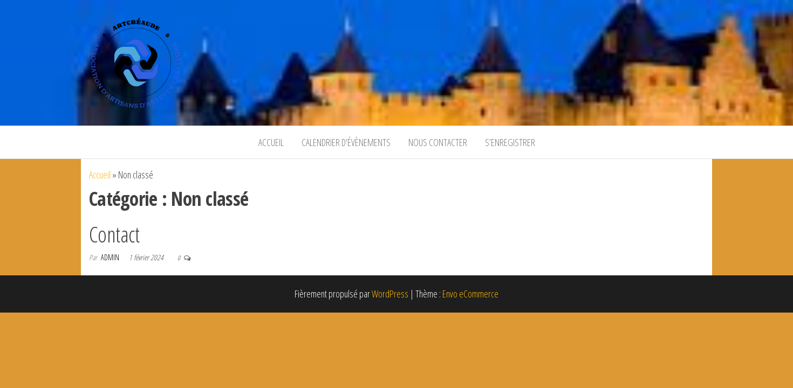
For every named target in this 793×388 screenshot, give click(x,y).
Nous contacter (437, 142)
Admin (111, 257)
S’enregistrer (510, 142)
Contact (114, 234)
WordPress (390, 293)
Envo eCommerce (470, 293)
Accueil (271, 142)
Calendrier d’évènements (346, 142)
